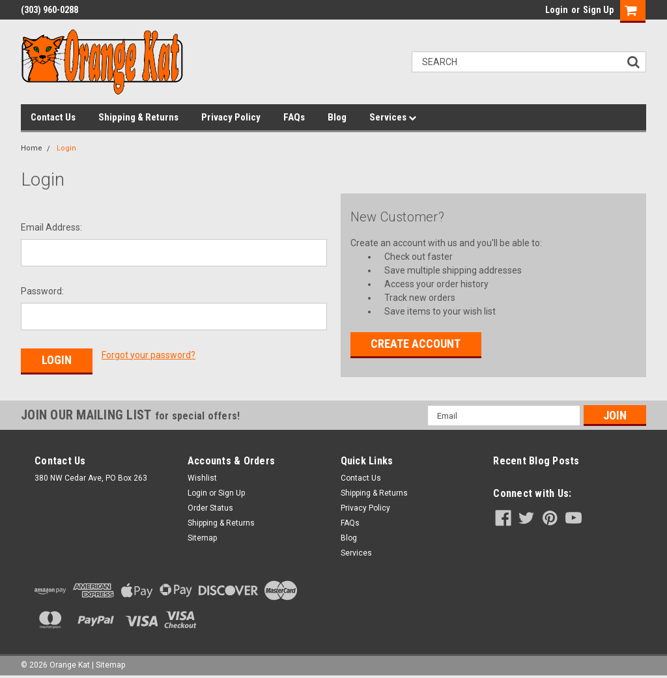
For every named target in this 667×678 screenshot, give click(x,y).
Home (31, 148)
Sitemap (202, 538)
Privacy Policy (231, 117)
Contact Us (53, 117)
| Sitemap (108, 665)
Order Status (210, 508)
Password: (42, 291)
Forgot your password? (148, 355)
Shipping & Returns (138, 117)
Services (392, 117)
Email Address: (51, 227)
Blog (337, 117)
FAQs (294, 117)
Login (556, 10)
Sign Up (598, 10)
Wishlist (202, 478)
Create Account (416, 343)
